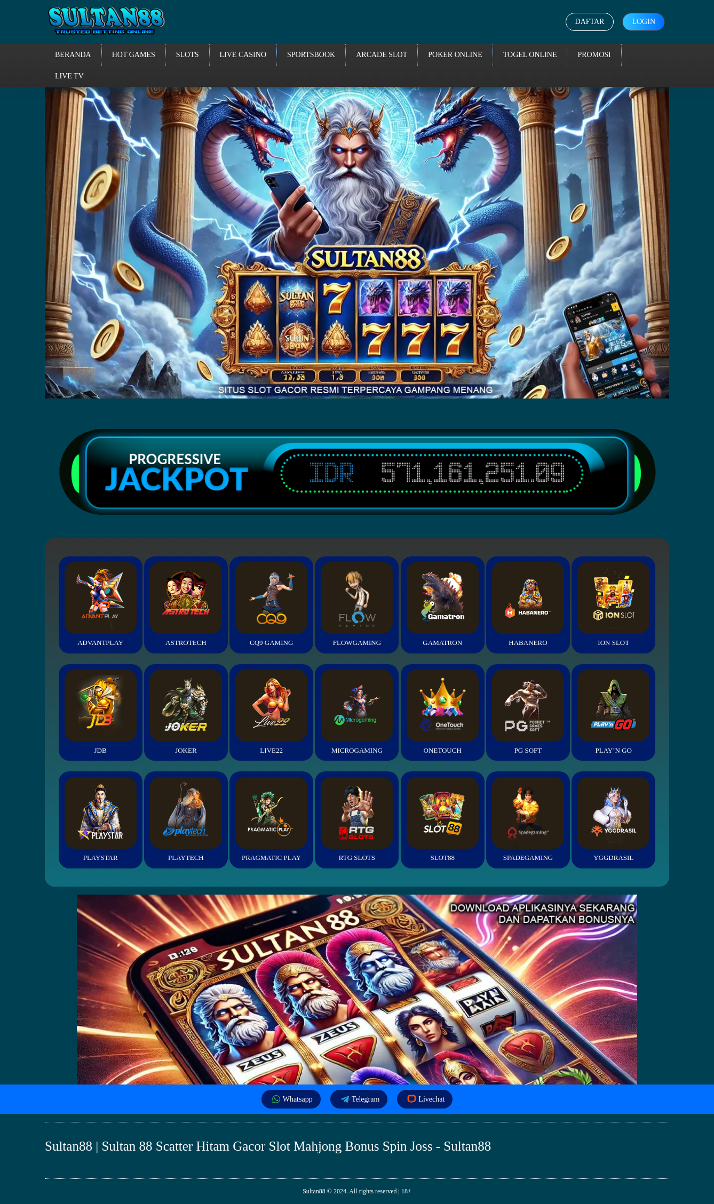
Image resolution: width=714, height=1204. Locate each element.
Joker (186, 711)
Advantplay (101, 604)
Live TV (69, 76)
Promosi (593, 55)
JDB (101, 711)
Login (643, 22)
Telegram (359, 1099)
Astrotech (186, 604)
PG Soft (528, 711)
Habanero (528, 604)
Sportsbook (311, 55)
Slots (187, 55)
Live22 (271, 711)
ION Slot (613, 604)
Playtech (186, 819)
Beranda (73, 55)
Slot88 (443, 819)
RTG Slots (357, 819)
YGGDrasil (613, 819)
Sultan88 (314, 1191)
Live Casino (243, 55)
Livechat (425, 1099)
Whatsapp (291, 1099)
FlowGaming (357, 604)
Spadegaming (528, 819)
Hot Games (133, 55)
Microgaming (357, 711)
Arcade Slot (381, 55)
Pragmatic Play (271, 819)
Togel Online (530, 55)
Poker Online (455, 55)
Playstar (101, 819)
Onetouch (443, 711)
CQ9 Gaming (271, 604)
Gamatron (443, 604)
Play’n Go (613, 711)
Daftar (590, 22)
